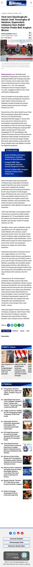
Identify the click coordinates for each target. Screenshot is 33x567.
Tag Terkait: (6, 331)
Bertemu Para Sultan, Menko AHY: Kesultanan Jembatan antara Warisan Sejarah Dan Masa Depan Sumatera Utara (13, 460)
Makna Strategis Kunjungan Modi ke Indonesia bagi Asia (11, 493)
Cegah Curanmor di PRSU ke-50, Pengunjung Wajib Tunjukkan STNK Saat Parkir (13, 413)
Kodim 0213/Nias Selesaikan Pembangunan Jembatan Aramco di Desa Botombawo (15, 157)
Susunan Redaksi (16, 539)
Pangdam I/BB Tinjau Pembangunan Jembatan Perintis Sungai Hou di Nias (14, 164)
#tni (27, 331)
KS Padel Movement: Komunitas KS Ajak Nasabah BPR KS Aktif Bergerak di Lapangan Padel (12, 436)
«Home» (3, 13)
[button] (30, 38)
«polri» (15, 13)
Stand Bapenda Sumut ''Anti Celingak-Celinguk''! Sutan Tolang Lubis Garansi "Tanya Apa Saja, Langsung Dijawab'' (13, 403)
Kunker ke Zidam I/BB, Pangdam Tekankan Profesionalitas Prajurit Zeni (16, 172)
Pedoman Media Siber (16, 546)
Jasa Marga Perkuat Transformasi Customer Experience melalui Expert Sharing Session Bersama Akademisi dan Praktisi (12, 448)
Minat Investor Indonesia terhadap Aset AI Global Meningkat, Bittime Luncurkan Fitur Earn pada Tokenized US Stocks (13, 472)
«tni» (20, 13)
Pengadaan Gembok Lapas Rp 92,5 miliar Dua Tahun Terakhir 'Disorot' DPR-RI (12, 391)
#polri (22, 331)
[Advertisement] (14, 514)
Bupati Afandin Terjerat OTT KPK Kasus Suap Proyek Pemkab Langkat (13, 482)
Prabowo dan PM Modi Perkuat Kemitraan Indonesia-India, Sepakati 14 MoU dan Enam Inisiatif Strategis (21, 370)
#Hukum (15, 331)
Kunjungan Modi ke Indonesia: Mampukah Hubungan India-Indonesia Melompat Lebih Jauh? (12, 425)
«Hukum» (9, 13)
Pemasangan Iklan (16, 542)
